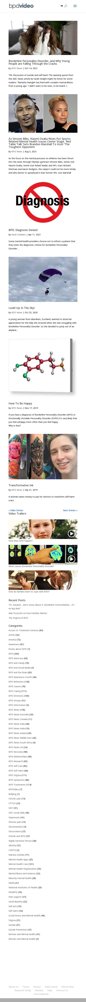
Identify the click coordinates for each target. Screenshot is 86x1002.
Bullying (12, 794)
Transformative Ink (21, 485)
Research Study (23, 990)
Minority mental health (20, 878)
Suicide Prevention (18, 929)
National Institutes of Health (23, 887)
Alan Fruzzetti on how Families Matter (28, 613)
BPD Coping (15, 691)
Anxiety (12, 639)
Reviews (39, 990)
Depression (14, 817)
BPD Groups (15, 700)
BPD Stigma (15, 775)
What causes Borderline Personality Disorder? (31, 566)
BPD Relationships (18, 756)
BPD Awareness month (20, 677)
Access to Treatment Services (23, 630)
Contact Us (62, 990)
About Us (13, 986)
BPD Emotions (16, 695)
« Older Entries (16, 510)
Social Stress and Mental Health (24, 915)
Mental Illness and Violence (22, 873)
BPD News (16, 68)
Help (49, 990)
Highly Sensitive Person (20, 840)
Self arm (13, 906)
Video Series (51, 986)
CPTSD (12, 803)
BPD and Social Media (20, 667)
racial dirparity (15, 901)
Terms (25, 986)
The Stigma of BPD (18, 617)
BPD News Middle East (20, 737)
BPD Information (17, 705)
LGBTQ (12, 850)
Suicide (12, 924)
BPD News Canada (18, 719)
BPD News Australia (19, 714)
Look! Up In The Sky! (22, 308)
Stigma (12, 920)
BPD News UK (16, 747)
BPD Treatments (17, 784)
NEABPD (13, 892)
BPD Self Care (16, 765)
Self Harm (13, 910)
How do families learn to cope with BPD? (29, 591)
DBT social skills (17, 812)
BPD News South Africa (20, 742)
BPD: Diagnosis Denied (23, 230)
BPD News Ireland (18, 733)
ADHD (12, 634)
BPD (11, 653)
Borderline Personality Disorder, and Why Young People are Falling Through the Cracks (39, 62)
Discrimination (16, 826)
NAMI (11, 882)
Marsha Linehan (16, 854)
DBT (11, 808)
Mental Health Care (18, 864)
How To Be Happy (20, 403)
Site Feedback (41, 994)
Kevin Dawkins (18, 234)
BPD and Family (16, 663)
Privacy (37, 986)
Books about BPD (18, 649)
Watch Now (68, 986)
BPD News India (17, 723)
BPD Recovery (16, 751)
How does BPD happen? (21, 540)
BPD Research (16, 761)
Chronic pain (15, 798)
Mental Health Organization (23, 868)
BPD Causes (15, 686)
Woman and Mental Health (22, 934)
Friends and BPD (17, 836)
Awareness (14, 644)
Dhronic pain (15, 822)
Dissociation (15, 831)
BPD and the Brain (18, 672)
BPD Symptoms (17, 779)
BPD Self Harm (16, 770)
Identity (12, 845)
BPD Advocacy (16, 658)
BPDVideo (14, 789)
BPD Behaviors (16, 681)
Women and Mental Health (22, 938)
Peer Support (15, 896)
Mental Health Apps (18, 859)
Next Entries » (70, 510)
